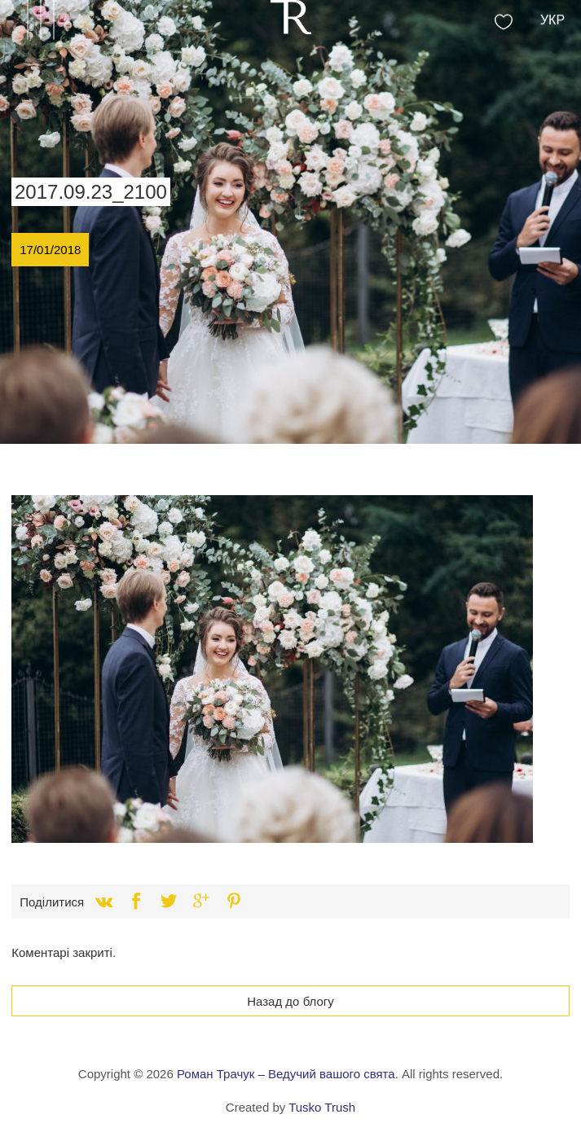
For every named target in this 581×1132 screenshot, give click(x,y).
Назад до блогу (290, 1001)
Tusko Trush (321, 1107)
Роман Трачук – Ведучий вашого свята (286, 1074)
